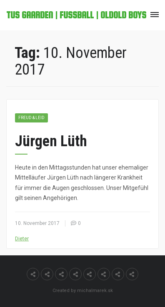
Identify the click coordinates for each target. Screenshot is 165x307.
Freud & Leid (31, 117)
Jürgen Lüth (51, 141)
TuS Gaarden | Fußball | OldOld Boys (76, 15)
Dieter (22, 239)
